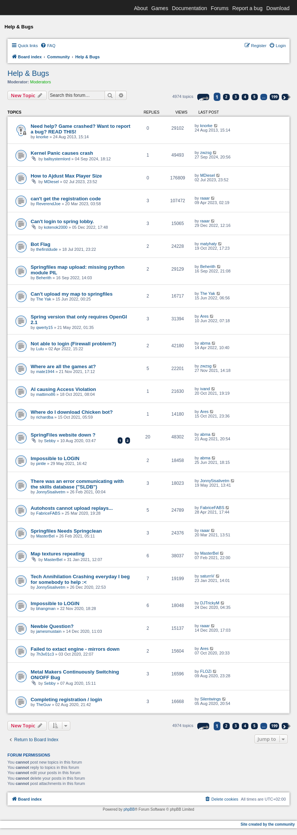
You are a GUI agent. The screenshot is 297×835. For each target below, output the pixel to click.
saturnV (207, 576)
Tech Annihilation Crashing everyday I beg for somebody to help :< (80, 579)
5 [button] (254, 96)
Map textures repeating (57, 554)
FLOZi (206, 671)
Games (159, 8)
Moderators (40, 82)
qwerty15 (44, 327)
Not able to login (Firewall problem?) (73, 343)
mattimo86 (45, 394)
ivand (205, 388)
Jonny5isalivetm (50, 492)
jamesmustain (49, 631)
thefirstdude (47, 249)
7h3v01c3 (45, 654)
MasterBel (45, 536)
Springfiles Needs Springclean (66, 531)
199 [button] (274, 96)
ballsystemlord (57, 159)
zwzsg (206, 152)
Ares (204, 316)
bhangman (46, 608)
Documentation (189, 8)
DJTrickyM (210, 603)
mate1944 (45, 371)
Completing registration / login (66, 699)
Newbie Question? (52, 626)
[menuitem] (47, 45)
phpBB (129, 809)
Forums (219, 8)
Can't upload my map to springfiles (71, 294)
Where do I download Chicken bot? (72, 412)
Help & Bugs (28, 73)
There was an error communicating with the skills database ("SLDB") (77, 484)
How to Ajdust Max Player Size (66, 176)
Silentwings (210, 699)
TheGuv (43, 704)
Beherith (44, 277)
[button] (203, 97)
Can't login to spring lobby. (62, 221)
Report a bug (247, 8)
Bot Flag (40, 244)
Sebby (50, 440)
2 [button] (226, 96)
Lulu (40, 348)
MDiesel (51, 181)
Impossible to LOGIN (55, 458)
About (141, 8)
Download (278, 8)
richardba (44, 417)
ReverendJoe (48, 203)
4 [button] (245, 96)
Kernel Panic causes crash (62, 153)
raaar (205, 198)
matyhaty (208, 243)
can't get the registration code (66, 198)
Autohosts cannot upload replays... (72, 508)
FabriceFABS (48, 513)
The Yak (43, 299)
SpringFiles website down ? (63, 435)
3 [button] (236, 96)
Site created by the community (268, 824)
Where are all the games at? (63, 366)
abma (205, 343)
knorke (42, 137)
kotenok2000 (56, 227)
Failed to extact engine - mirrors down (75, 649)
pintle (41, 463)
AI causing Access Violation (63, 389)
